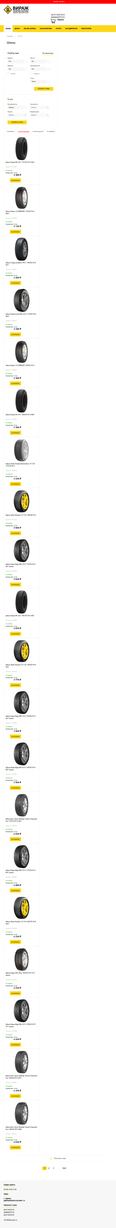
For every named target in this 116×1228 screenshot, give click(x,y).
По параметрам (47, 53)
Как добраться (71, 28)
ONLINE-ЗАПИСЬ (59, 2)
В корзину (15, 180)
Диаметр (10, 66)
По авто (10, 99)
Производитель (35, 66)
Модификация (34, 112)
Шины (8, 28)
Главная (10, 36)
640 (64, 1168)
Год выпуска (34, 104)
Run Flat (11, 73)
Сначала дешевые (23, 131)
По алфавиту (51, 131)
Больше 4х (34, 73)
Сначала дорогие (38, 131)
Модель (10, 112)
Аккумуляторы (46, 28)
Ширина (10, 58)
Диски (17, 28)
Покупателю (86, 28)
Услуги (58, 28)
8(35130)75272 (9, 1215)
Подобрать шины (44, 88)
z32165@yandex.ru (10, 1220)
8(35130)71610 (58, 15)
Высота (32, 58)
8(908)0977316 (58, 17)
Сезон (32, 78)
